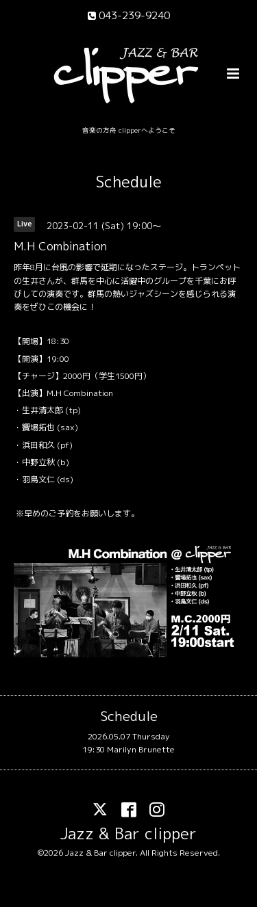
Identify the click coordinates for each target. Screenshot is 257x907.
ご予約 (61, 513)
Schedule (129, 181)
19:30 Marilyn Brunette (128, 749)
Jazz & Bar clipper (128, 833)
